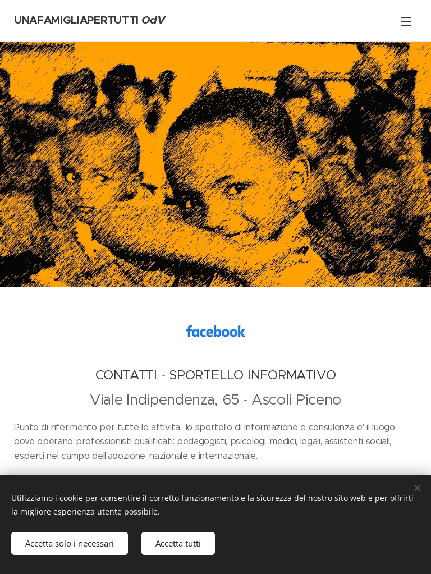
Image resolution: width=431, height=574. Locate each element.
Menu (406, 21)
